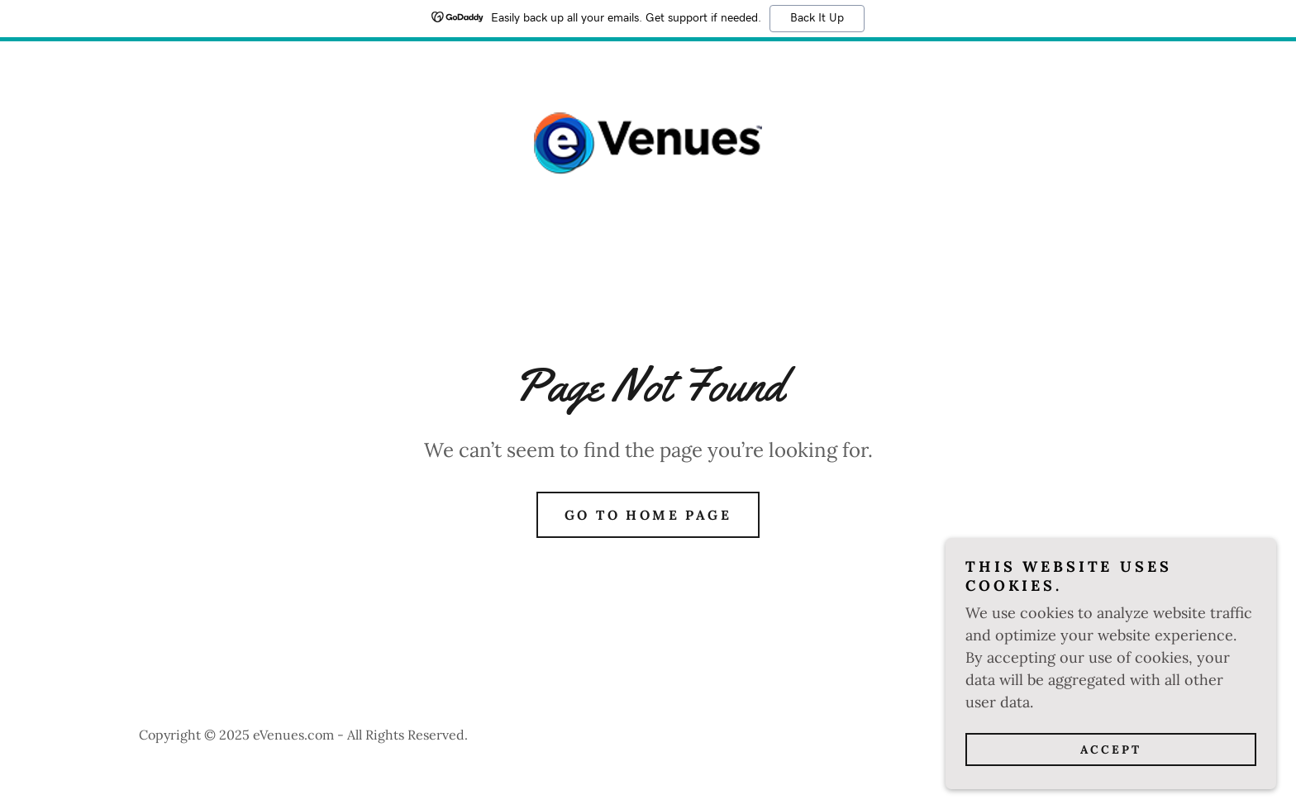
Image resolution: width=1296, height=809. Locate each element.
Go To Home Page (648, 515)
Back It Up (817, 18)
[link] (648, 141)
